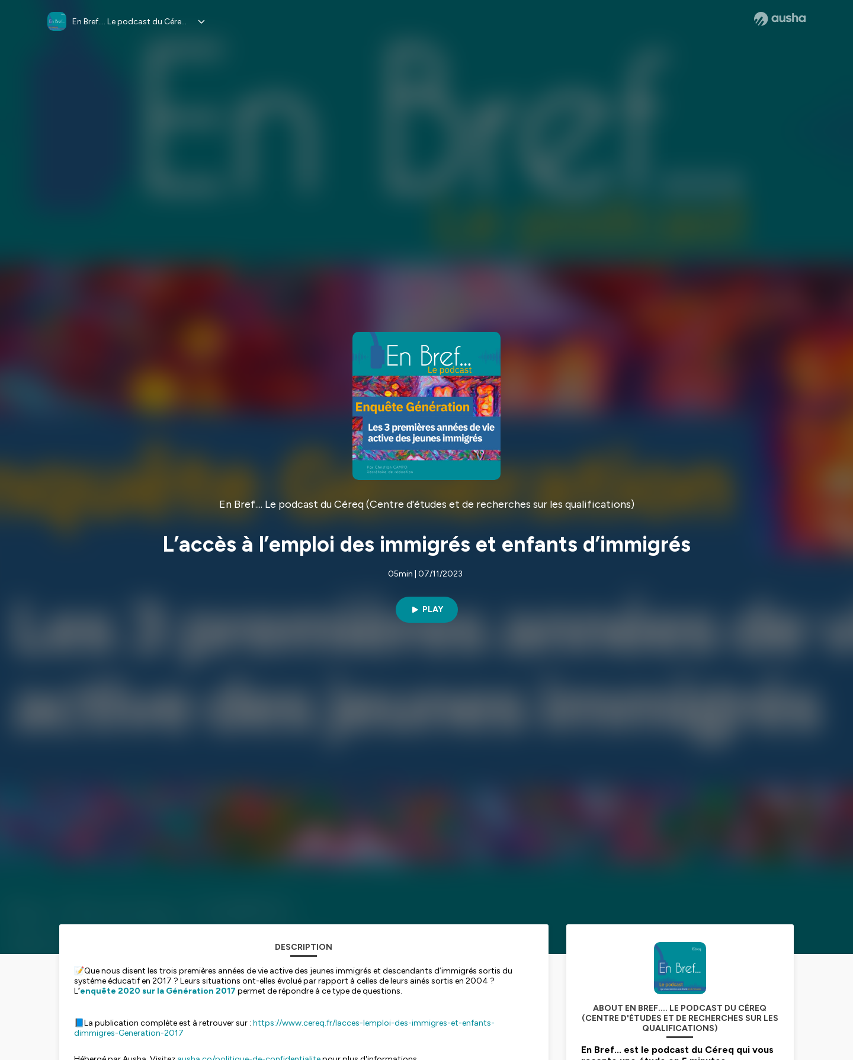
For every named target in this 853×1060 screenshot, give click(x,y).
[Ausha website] (780, 19)
